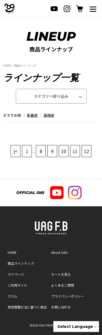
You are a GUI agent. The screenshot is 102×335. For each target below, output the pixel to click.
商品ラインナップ (25, 65)
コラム (12, 296)
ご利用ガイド (17, 285)
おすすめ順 (12, 115)
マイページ (16, 274)
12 (86, 151)
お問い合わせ (61, 307)
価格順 (49, 115)
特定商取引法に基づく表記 (27, 307)
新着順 (32, 115)
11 (75, 151)
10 (63, 151)
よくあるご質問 (62, 285)
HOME (7, 65)
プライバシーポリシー (67, 296)
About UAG (59, 252)
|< (15, 151)
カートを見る (61, 274)
